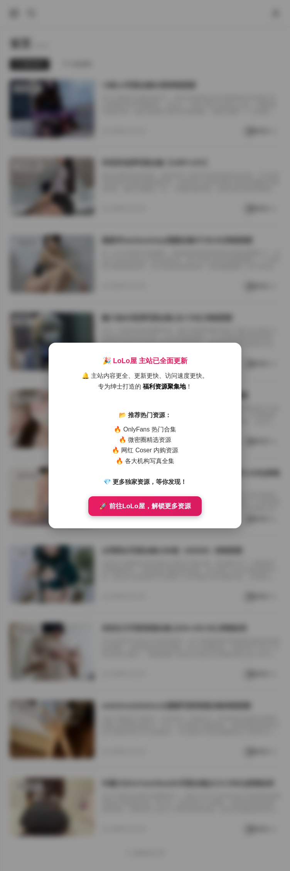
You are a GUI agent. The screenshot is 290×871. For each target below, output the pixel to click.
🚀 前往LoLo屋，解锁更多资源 (145, 506)
